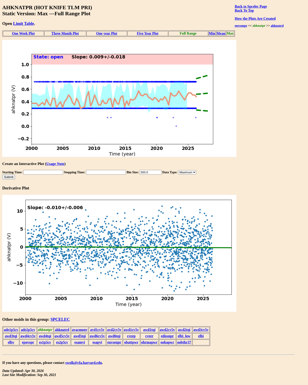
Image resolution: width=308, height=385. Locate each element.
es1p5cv (45, 342)
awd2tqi (184, 330)
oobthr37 (184, 342)
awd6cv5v (97, 336)
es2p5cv (62, 342)
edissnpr (167, 336)
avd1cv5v (97, 330)
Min (212, 33)
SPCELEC (60, 319)
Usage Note (55, 164)
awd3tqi (11, 336)
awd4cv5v (28, 336)
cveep (131, 336)
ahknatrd (277, 25)
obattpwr (131, 342)
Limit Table (23, 23)
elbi (201, 336)
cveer (149, 336)
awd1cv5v (131, 330)
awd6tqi (114, 336)
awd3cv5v (201, 330)
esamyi (79, 342)
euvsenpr (241, 25)
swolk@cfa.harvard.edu (83, 363)
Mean (220, 33)
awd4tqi (45, 336)
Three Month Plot (65, 33)
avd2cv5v (114, 330)
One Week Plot (23, 33)
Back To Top (244, 10)
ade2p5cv (28, 330)
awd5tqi (79, 336)
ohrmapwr (149, 342)
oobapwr (167, 342)
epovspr (28, 342)
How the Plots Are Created (255, 18)
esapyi (97, 342)
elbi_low (184, 336)
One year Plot (106, 33)
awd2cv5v (167, 330)
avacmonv (79, 330)
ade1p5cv (11, 330)
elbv (11, 342)
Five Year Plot (147, 33)
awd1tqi (149, 330)
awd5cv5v (62, 336)
